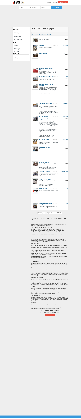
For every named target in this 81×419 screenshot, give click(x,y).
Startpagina (16, 45)
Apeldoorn (66, 53)
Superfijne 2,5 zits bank (44, 147)
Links (15, 57)
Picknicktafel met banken (45, 179)
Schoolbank (41, 45)
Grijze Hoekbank (43, 53)
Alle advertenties (17, 48)
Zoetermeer (65, 103)
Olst (67, 188)
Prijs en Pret (16, 51)
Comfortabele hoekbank (44, 171)
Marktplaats (16, 47)
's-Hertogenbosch (64, 171)
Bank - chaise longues (44, 139)
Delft (67, 76)
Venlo (66, 203)
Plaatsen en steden (42, 34)
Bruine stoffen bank (43, 38)
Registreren (54, 2)
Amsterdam (65, 37)
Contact (15, 56)
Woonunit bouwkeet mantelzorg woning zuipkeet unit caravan (46, 118)
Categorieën (16, 29)
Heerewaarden (65, 116)
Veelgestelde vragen (17, 58)
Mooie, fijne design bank (44, 162)
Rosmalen (66, 84)
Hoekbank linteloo (43, 188)
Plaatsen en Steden (17, 49)
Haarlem (66, 68)
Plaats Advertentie (63, 2)
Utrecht (66, 147)
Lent (67, 162)
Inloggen (49, 2)
